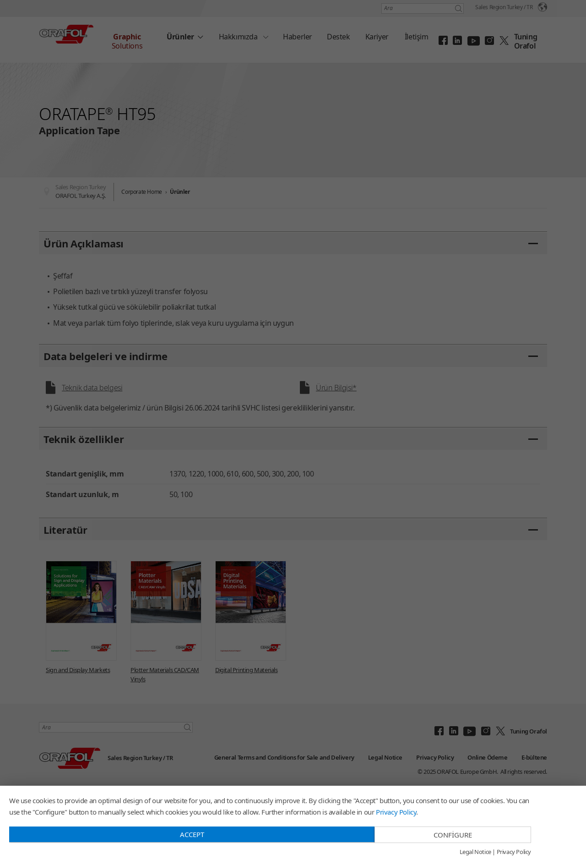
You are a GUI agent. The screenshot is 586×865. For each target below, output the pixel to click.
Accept (192, 834)
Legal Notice (475, 852)
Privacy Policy (396, 811)
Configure (453, 834)
